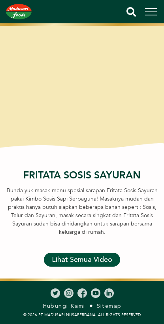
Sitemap (109, 306)
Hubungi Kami (64, 306)
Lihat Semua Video (82, 259)
